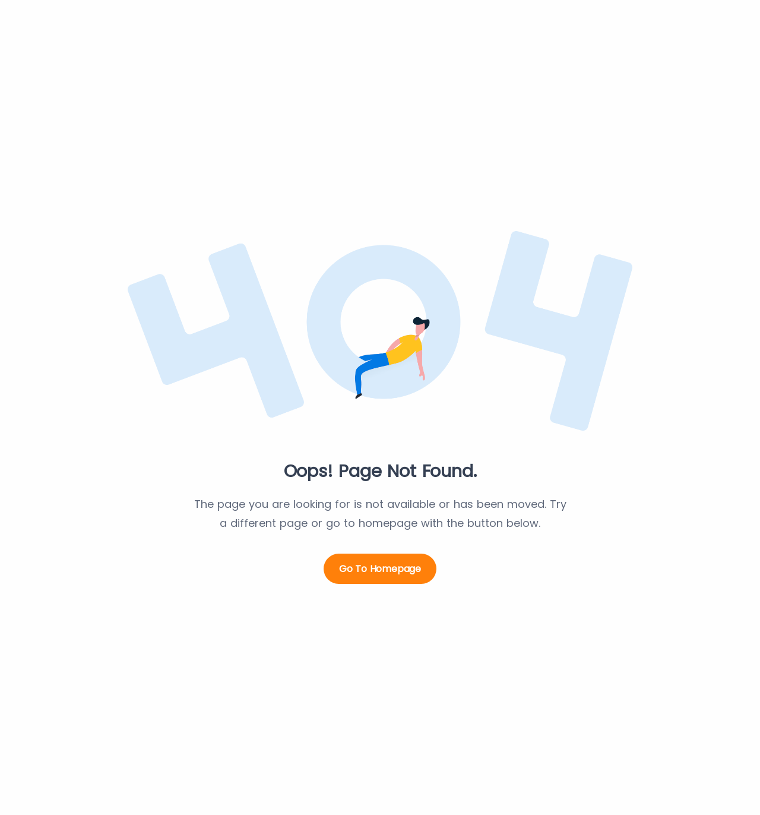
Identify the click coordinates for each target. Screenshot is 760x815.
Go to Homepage (380, 569)
